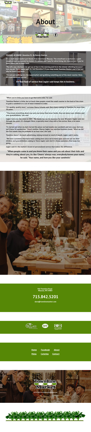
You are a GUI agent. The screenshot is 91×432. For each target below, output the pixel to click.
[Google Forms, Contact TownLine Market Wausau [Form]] (45, 226)
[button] (89, 2)
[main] (45, 17)
